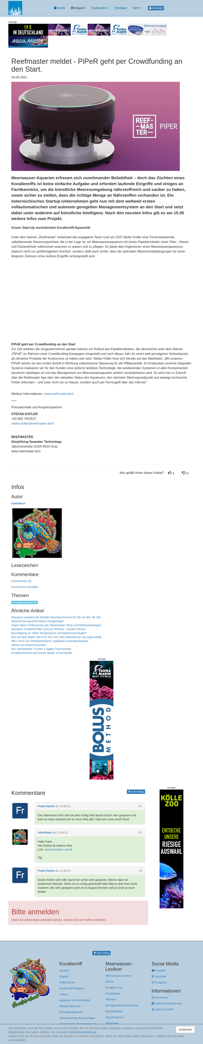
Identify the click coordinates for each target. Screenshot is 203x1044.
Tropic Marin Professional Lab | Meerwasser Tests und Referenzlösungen (56, 625)
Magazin (78, 8)
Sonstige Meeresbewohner (122, 1005)
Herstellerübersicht (71, 1012)
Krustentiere (112, 993)
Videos (63, 994)
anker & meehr (163, 1009)
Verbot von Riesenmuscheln (28, 645)
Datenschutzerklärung (167, 1003)
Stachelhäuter (114, 1011)
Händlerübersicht (69, 1006)
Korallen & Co (114, 987)
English (64, 976)
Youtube (159, 970)
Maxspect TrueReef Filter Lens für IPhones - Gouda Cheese (48, 629)
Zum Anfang (136, 791)
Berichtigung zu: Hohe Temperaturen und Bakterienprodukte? (49, 633)
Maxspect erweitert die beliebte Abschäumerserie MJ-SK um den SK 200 (56, 617)
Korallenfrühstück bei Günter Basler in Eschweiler (41, 652)
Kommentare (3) (21, 581)
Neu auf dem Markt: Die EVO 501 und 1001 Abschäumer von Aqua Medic (56, 637)
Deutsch (64, 970)
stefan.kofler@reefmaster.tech (32, 423)
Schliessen (185, 1029)
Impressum (160, 997)
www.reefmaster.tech (59, 393)
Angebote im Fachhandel (74, 1000)
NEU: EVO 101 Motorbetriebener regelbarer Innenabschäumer (49, 641)
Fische (109, 981)
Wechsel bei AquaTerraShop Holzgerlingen (37, 621)
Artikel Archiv (67, 982)
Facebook (159, 976)
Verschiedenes (114, 1017)
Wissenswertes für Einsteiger (77, 1018)
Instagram (159, 982)
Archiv (59, 8)
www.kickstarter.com (57, 849)
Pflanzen (110, 999)
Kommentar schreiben (24, 587)
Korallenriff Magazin (71, 988)
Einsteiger (121, 8)
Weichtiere (112, 1023)
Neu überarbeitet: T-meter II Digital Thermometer (41, 649)
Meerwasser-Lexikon (118, 975)
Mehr (137, 8)
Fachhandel (100, 8)
